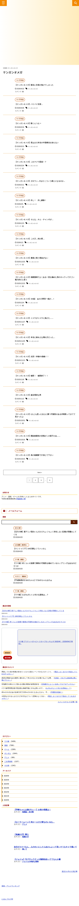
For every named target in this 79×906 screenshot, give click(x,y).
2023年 (6, 788)
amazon (7, 653)
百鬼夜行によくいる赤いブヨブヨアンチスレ (57, 684)
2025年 (6, 780)
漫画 (6, 746)
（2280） (10, 749)
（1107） (12, 761)
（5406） (10, 741)
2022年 (6, 792)
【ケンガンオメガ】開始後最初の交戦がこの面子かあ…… (39, 436)
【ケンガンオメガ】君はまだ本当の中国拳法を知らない (38, 143)
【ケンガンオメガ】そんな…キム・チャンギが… (35, 220)
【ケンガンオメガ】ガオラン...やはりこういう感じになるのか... (41, 181)
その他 (6, 766)
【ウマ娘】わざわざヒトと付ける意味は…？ (31, 595)
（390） (10, 757)
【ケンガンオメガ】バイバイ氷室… (30, 104)
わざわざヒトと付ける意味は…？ (58, 688)
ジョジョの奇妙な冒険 (30, 862)
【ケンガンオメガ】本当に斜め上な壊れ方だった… (36, 338)
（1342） (10, 766)
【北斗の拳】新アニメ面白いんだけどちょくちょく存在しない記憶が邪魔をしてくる (33, 611)
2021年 (6, 796)
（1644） (11, 753)
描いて (24, 849)
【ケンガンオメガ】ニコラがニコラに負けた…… (35, 318)
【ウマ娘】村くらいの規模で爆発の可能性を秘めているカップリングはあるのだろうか (34, 622)
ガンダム (7, 754)
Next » (40, 473)
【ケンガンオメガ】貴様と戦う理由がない (32, 258)
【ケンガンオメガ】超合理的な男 (29, 395)
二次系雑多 (8, 762)
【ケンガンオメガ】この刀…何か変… (30, 239)
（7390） (9, 745)
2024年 (6, 784)
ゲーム (6, 750)
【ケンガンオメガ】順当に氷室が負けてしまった (35, 85)
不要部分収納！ (56, 693)
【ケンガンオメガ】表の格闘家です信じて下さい (35, 456)
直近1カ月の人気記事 (69, 872)
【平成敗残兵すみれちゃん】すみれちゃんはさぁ (33, 581)
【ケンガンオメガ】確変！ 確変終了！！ (32, 376)
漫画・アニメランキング (11, 885)
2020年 (6, 800)
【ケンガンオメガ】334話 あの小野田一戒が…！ (36, 299)
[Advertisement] (38, 719)
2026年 (6, 776)
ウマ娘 (6, 742)
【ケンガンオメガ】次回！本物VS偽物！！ (33, 357)
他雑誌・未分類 (28, 812)
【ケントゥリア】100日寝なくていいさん (30, 549)
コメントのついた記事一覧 (67, 702)
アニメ (6, 758)
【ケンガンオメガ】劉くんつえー (29, 124)
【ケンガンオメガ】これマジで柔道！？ (31, 162)
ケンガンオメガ (34, 89)
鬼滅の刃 (25, 837)
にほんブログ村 (7, 898)
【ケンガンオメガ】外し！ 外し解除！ (31, 200)
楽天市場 (7, 658)
